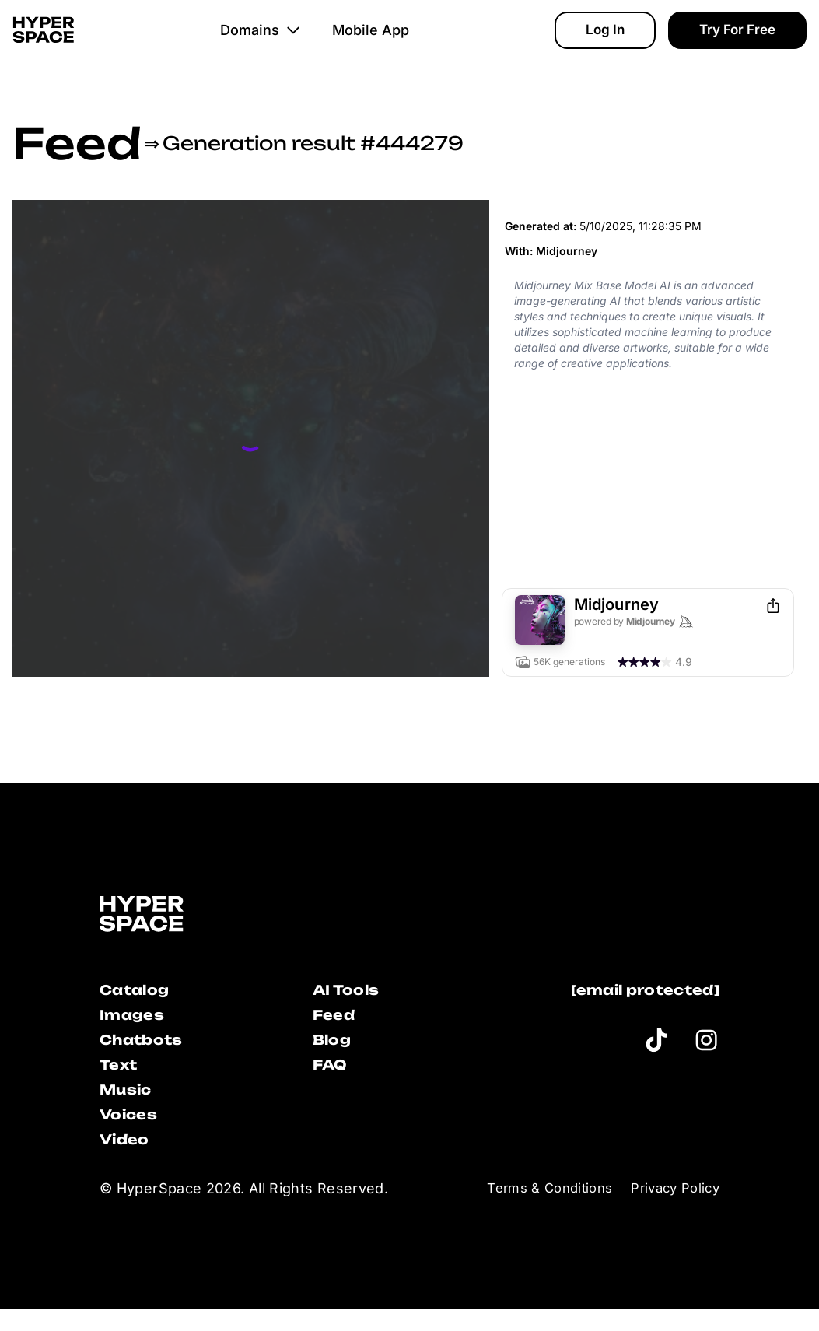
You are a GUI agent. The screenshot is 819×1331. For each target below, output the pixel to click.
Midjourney (566, 250)
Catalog (141, 991)
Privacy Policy (671, 1210)
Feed (76, 143)
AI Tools (351, 991)
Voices (133, 1131)
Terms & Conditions (535, 1210)
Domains (269, 43)
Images (137, 1019)
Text (121, 1075)
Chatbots (149, 1047)
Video (129, 1159)
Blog (335, 1047)
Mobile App (379, 43)
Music (130, 1103)
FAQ (333, 1075)
